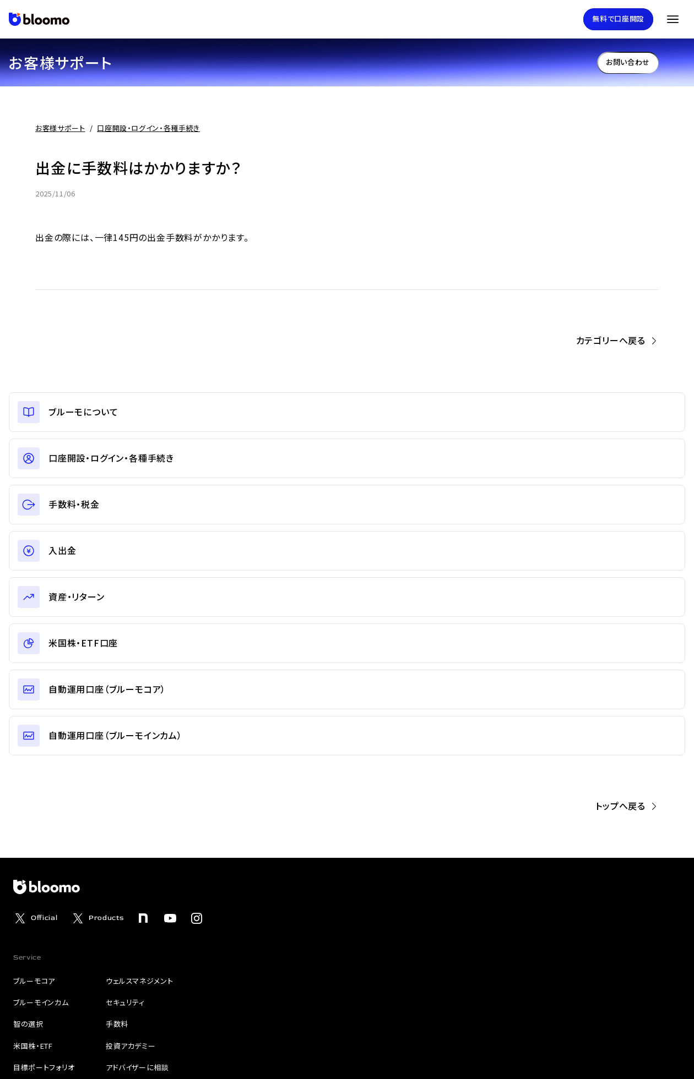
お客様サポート (60, 128)
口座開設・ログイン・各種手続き (148, 128)
